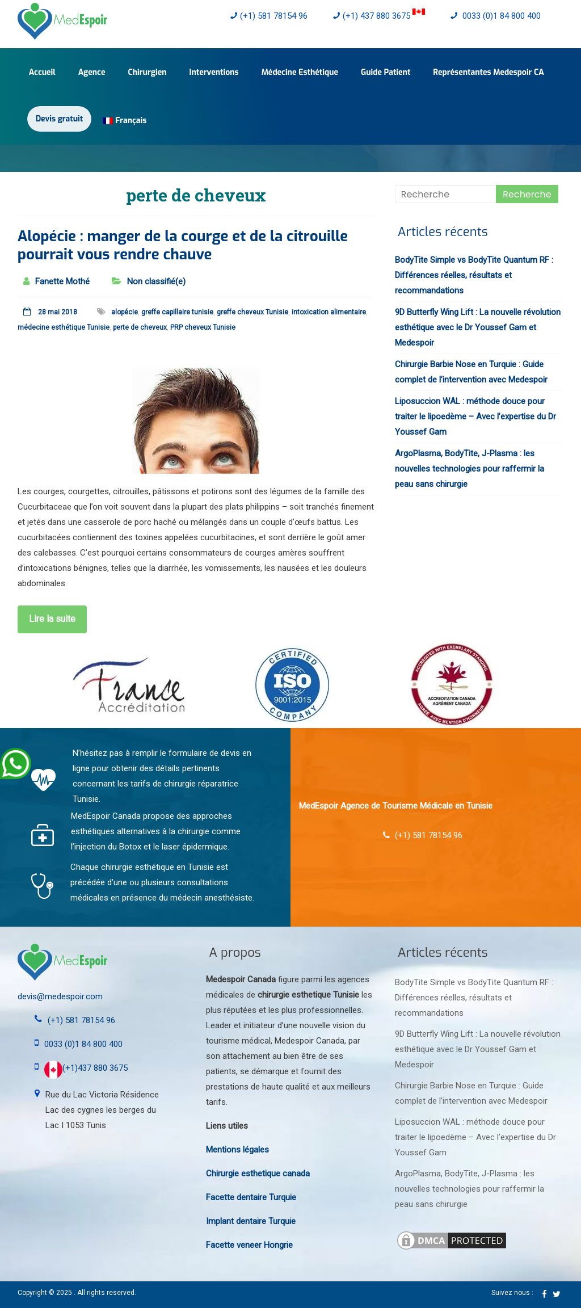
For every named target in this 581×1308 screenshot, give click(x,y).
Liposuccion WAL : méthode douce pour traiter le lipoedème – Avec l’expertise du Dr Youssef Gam (475, 416)
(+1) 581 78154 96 (269, 16)
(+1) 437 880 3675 (379, 16)
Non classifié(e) (156, 281)
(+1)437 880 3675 (86, 1068)
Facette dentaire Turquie (251, 1197)
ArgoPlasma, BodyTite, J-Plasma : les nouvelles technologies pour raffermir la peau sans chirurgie (469, 468)
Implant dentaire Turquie (251, 1221)
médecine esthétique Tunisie (64, 327)
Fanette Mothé (62, 281)
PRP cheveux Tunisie (202, 327)
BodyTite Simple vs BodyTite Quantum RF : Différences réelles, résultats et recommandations (474, 275)
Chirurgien (147, 72)
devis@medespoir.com (60, 996)
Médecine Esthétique (300, 72)
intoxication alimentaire (329, 312)
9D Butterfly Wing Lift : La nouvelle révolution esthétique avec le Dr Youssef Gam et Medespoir (478, 327)
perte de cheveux (140, 327)
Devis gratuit (59, 118)
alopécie (124, 312)
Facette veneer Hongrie (249, 1245)
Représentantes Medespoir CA (488, 72)
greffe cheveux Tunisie (252, 312)
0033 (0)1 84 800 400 (496, 16)
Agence (92, 72)
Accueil (42, 72)
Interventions (214, 72)
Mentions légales (237, 1150)
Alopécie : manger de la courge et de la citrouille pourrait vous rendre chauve (183, 245)
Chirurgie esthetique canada (258, 1173)
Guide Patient (385, 72)
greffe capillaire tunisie (177, 312)
